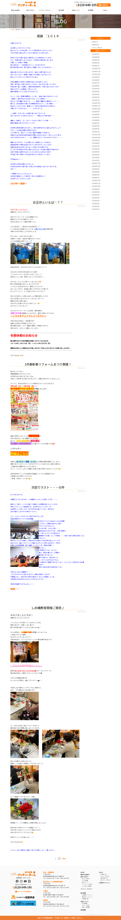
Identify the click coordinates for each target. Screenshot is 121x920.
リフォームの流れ (87, 884)
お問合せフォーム (104, 883)
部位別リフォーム (87, 897)
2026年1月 (95, 66)
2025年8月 (95, 80)
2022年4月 (95, 152)
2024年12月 (96, 103)
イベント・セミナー (45, 10)
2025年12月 (96, 68)
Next (64, 858)
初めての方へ (30, 10)
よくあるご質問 (86, 886)
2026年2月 (95, 63)
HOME (12, 29)
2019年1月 (95, 209)
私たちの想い (86, 879)
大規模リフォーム (87, 895)
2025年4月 (95, 91)
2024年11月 (96, 106)
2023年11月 (96, 134)
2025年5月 (95, 88)
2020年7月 (95, 175)
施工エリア (85, 882)
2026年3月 (95, 60)
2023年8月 (95, 143)
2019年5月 (95, 198)
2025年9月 (95, 77)
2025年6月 (95, 86)
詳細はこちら (19, 453)
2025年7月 (95, 83)
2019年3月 (95, 203)
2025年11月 (96, 71)
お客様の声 (85, 899)
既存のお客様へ (15, 10)
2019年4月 (95, 200)
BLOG (105, 10)
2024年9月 (95, 111)
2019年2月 (95, 206)
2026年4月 (95, 57)
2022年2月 (95, 155)
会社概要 (84, 903)
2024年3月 (95, 129)
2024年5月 (95, 123)
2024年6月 (95, 120)
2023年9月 (95, 140)
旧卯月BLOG (104, 878)
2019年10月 (96, 186)
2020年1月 (95, 177)
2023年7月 (95, 146)
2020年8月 (95, 172)
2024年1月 (95, 132)
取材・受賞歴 (86, 907)
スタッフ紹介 (86, 905)
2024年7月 (95, 117)
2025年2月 (95, 97)
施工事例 (61, 10)
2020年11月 (96, 163)
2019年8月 (95, 192)
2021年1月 (95, 160)
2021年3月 (95, 157)
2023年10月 (96, 137)
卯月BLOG (95, 44)
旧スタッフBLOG (105, 880)
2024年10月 (96, 109)
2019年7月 (95, 195)
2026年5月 (95, 54)
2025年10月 (96, 74)
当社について (76, 10)
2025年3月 (95, 94)
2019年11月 (96, 183)
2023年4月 (95, 149)
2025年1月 (95, 100)
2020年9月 (95, 169)
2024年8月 (95, 114)
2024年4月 (95, 126)
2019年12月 (96, 180)
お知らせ (95, 42)
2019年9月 (95, 189)
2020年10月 (96, 166)
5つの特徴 (85, 880)
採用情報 (90, 10)
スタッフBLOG (97, 47)
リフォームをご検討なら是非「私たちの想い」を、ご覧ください (32, 850)
